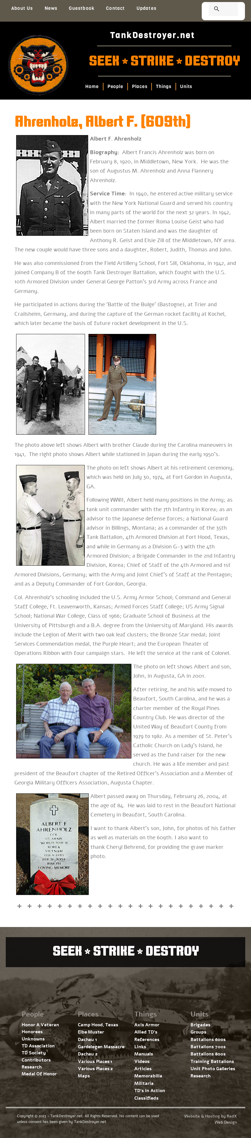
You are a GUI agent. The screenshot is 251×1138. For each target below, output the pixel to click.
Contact (115, 8)
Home (92, 86)
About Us (22, 8)
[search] (216, 9)
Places (139, 86)
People (115, 86)
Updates (146, 8)
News (51, 8)
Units (186, 86)
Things (163, 86)
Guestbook (82, 8)
